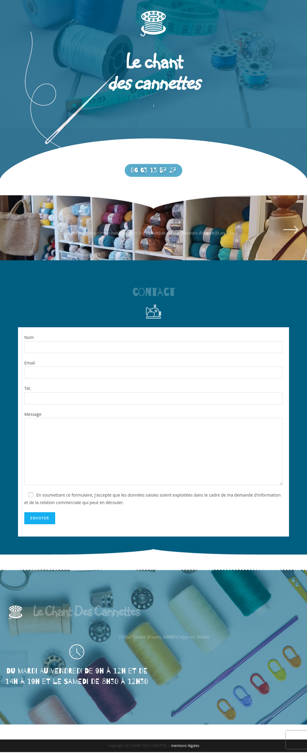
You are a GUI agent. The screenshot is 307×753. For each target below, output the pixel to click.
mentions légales (185, 746)
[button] (153, 171)
